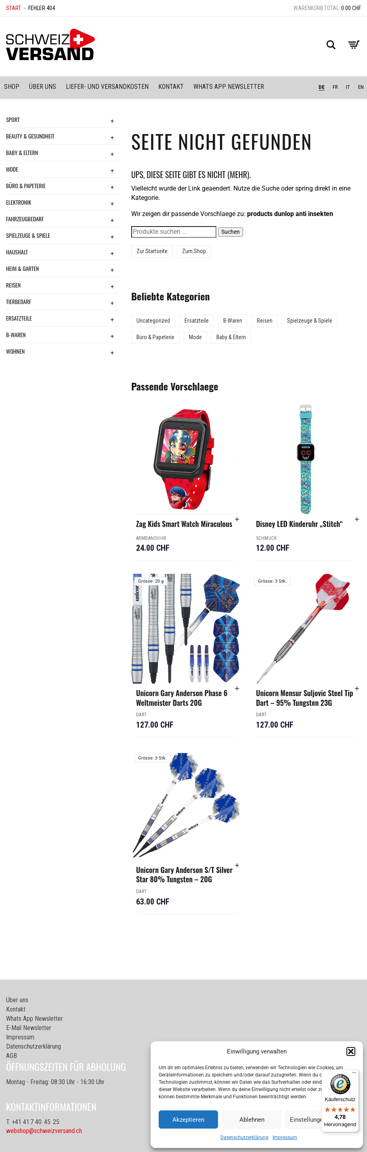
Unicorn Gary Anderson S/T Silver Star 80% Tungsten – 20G (184, 875)
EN (361, 87)
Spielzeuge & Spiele (28, 235)
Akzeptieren (188, 1119)
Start (13, 8)
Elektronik (18, 202)
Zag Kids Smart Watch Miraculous (184, 523)
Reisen (13, 285)
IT (348, 87)
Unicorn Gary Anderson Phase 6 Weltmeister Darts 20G (181, 698)
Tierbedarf (18, 301)
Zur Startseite (152, 251)
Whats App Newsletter (228, 86)
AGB (11, 1056)
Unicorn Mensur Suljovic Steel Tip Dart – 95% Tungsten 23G (304, 698)
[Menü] (354, 1074)
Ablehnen (251, 1119)
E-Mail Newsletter (28, 1028)
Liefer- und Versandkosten (107, 86)
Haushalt (17, 252)
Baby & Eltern (22, 152)
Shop (11, 86)
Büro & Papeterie (26, 185)
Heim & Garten (22, 268)
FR (335, 87)
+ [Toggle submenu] (112, 120)
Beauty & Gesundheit (30, 136)
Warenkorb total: (327, 8)
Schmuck (266, 538)
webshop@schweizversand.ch (44, 1131)
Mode (12, 169)
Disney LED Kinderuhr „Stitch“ (299, 523)
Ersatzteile (19, 318)
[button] (351, 1051)
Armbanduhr (151, 538)
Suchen (230, 232)
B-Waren (16, 334)
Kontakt (171, 86)
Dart (141, 715)
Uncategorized (153, 320)
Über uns (42, 86)
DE (322, 87)
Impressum (285, 1137)
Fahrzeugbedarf (25, 218)
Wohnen (15, 351)
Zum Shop (194, 251)
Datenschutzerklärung (244, 1137)
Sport (13, 119)
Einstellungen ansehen (320, 1119)
